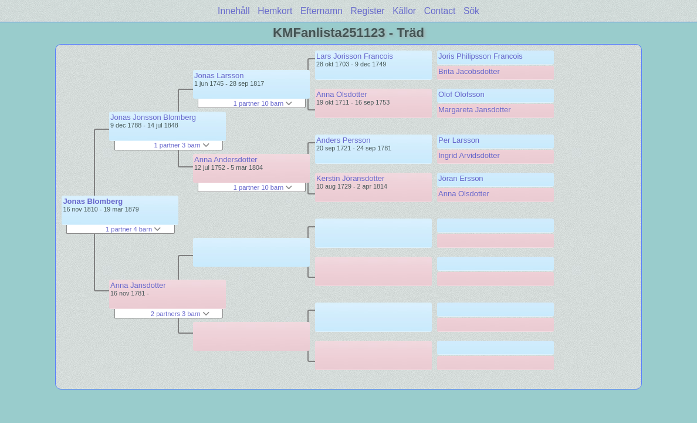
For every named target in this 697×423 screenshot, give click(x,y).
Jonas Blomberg (93, 201)
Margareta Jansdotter (474, 109)
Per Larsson (458, 140)
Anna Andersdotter (226, 159)
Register (367, 11)
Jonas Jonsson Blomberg (153, 117)
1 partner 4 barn (133, 229)
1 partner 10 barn (263, 103)
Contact (440, 11)
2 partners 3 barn (180, 313)
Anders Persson (343, 140)
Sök (471, 11)
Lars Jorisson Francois (354, 56)
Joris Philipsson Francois (480, 56)
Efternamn (321, 11)
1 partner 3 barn (181, 145)
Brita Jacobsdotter (469, 71)
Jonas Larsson (219, 75)
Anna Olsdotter (341, 94)
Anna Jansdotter (138, 285)
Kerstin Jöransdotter (350, 178)
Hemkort (275, 11)
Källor (404, 11)
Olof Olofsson (461, 94)
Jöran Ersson (460, 178)
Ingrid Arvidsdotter (469, 155)
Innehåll (234, 11)
